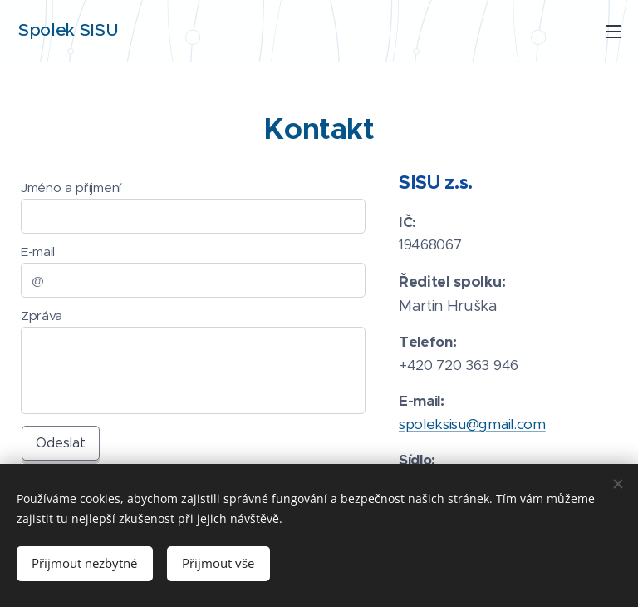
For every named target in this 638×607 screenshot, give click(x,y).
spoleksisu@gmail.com (472, 423)
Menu (613, 31)
